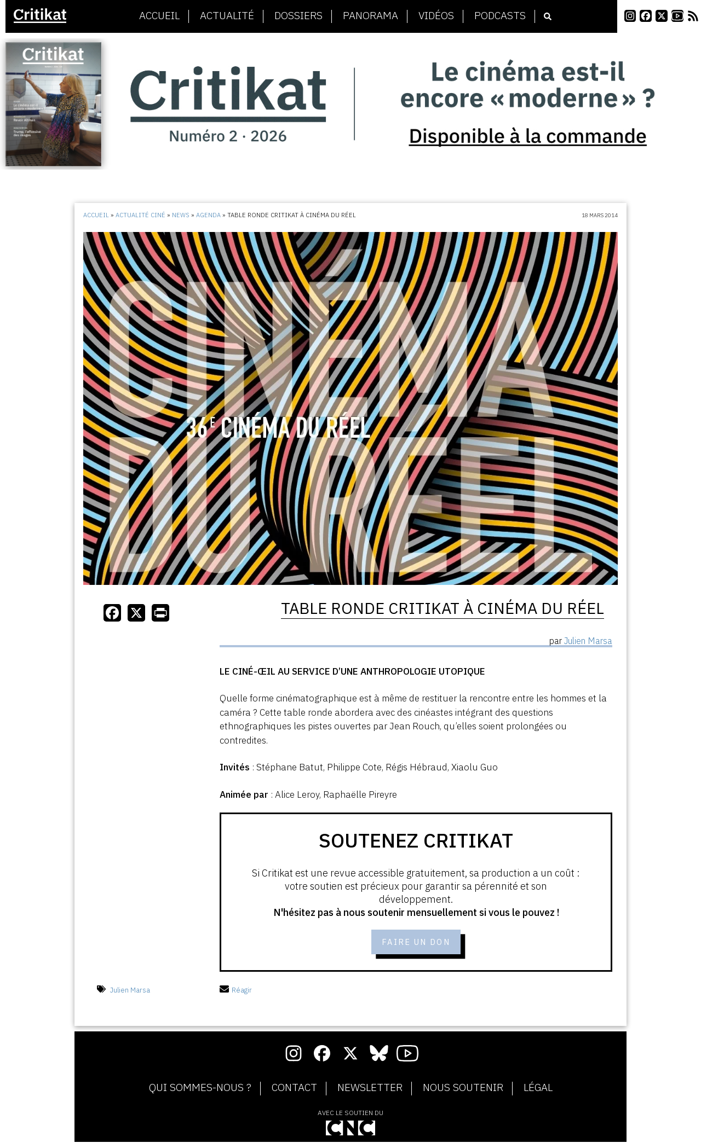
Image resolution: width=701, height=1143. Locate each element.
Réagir (236, 991)
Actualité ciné (140, 215)
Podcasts (500, 16)
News (180, 215)
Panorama (370, 16)
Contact (294, 1089)
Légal (538, 1089)
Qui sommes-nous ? (200, 1089)
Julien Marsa (130, 991)
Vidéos (436, 16)
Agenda (208, 215)
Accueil (159, 16)
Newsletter (370, 1089)
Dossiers (298, 16)
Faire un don (416, 942)
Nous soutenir (463, 1089)
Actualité (227, 16)
